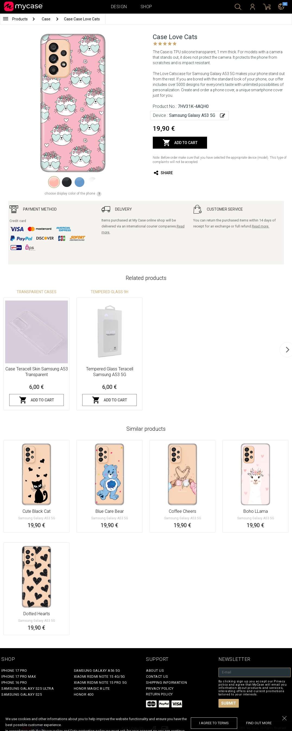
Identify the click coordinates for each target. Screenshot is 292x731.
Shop (146, 6)
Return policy (159, 694)
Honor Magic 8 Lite (92, 688)
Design (119, 6)
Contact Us (157, 676)
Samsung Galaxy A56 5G (97, 670)
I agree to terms (214, 723)
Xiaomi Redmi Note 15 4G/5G (99, 676)
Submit (228, 703)
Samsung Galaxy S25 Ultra (27, 688)
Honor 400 (84, 694)
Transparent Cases (36, 292)
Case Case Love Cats (82, 19)
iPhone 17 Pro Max (18, 676)
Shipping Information (166, 682)
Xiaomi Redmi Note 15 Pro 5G (100, 682)
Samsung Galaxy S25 (21, 694)
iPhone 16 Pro (14, 682)
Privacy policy (159, 688)
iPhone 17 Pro (14, 670)
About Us (155, 670)
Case (46, 19)
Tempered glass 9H (109, 292)
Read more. (260, 226)
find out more (259, 723)
